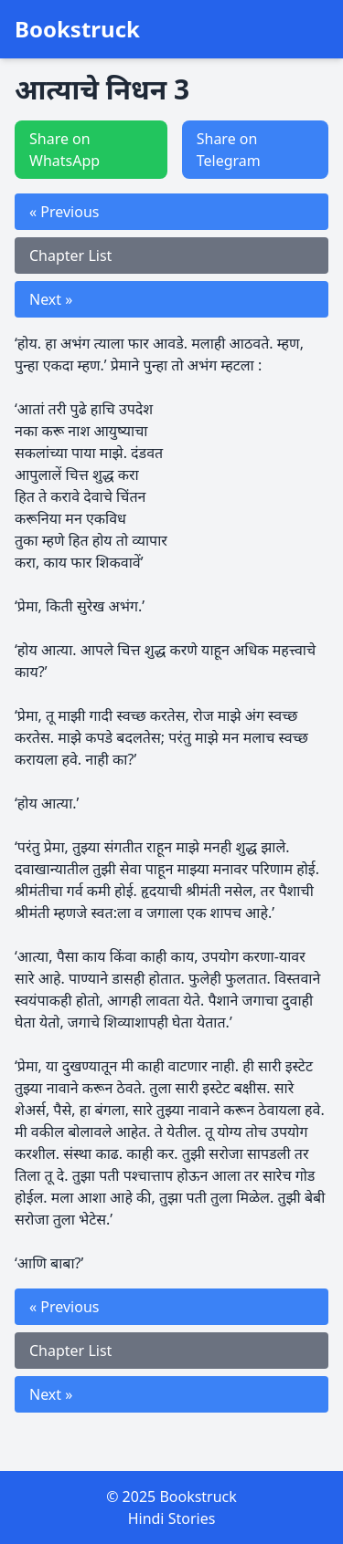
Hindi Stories (172, 1518)
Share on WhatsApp (64, 150)
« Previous (64, 212)
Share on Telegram (229, 150)
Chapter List (70, 255)
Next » (50, 299)
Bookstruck (77, 29)
